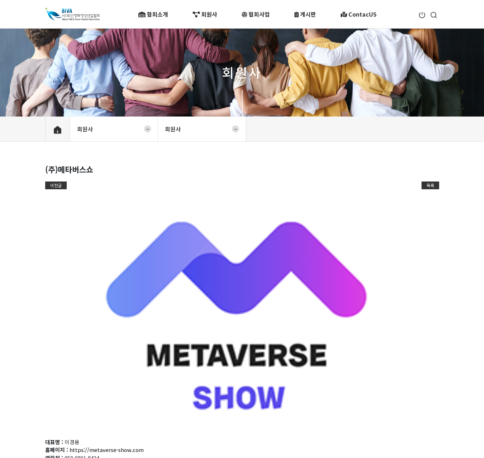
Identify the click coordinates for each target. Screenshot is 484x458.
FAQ (210, 422)
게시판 (305, 14)
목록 (430, 185)
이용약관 (55, 422)
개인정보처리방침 (94, 422)
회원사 (205, 14)
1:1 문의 (188, 422)
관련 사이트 (403, 396)
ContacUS (359, 14)
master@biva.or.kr (304, 432)
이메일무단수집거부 (147, 422)
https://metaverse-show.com (107, 277)
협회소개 (153, 14)
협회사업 (256, 14)
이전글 (56, 185)
